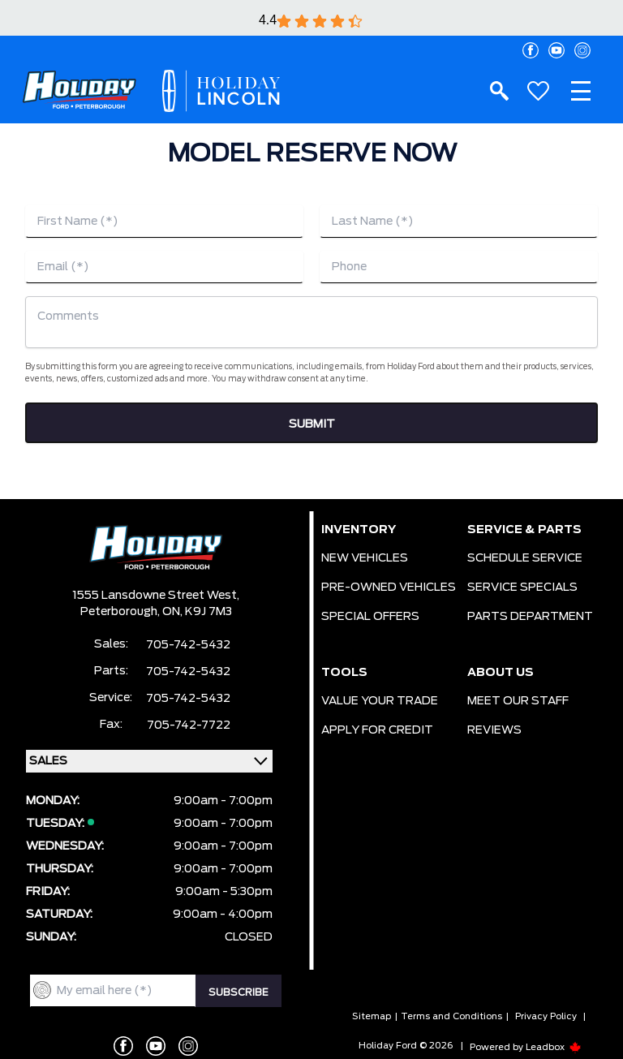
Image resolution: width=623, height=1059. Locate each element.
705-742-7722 (188, 725)
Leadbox (554, 1047)
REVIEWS (494, 730)
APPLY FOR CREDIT (377, 730)
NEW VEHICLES (364, 558)
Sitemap (371, 1016)
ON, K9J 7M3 (197, 612)
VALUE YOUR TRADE (379, 701)
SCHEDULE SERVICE (524, 558)
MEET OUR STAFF (518, 701)
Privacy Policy (546, 1016)
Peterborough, (121, 612)
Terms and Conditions (451, 1016)
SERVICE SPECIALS (522, 587)
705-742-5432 (188, 645)
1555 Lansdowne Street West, (155, 595)
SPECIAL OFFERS (370, 616)
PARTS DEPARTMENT (530, 616)
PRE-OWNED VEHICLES (388, 587)
